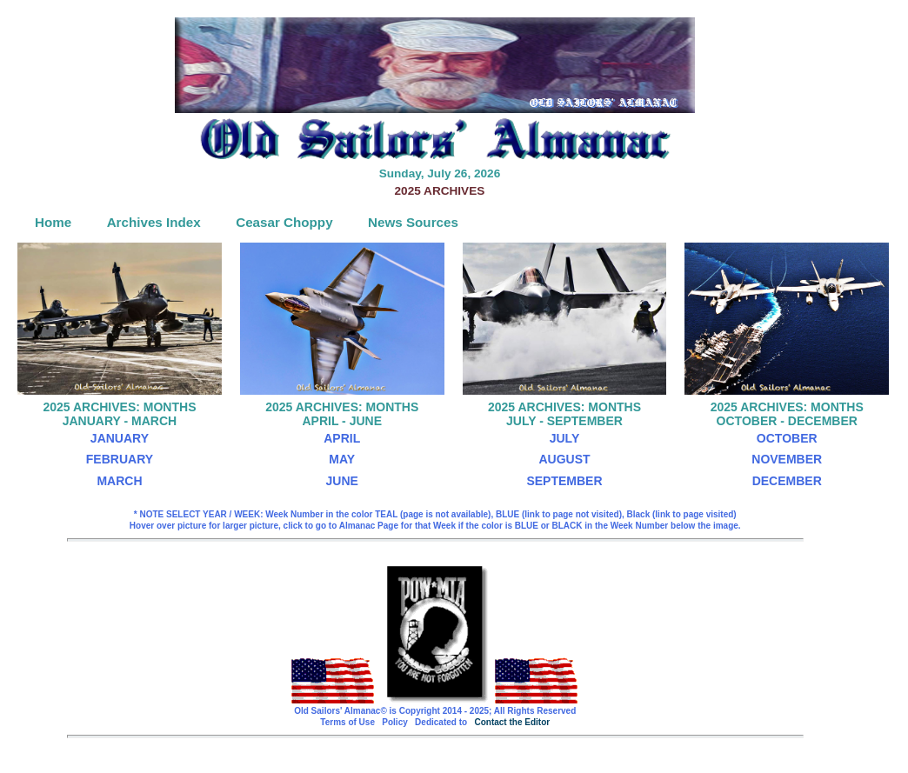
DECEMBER (787, 481)
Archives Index (154, 222)
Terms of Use (347, 722)
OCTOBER (787, 438)
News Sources (413, 222)
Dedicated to (441, 722)
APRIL (342, 438)
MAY (342, 459)
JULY (565, 438)
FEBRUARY (119, 459)
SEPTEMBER (564, 481)
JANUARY (119, 438)
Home (53, 222)
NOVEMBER (786, 459)
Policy (394, 722)
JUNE (342, 481)
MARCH (119, 481)
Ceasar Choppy (284, 222)
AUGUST (564, 459)
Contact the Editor (512, 722)
